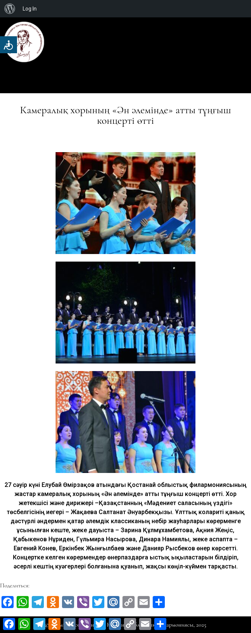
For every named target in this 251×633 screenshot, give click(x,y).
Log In (30, 9)
